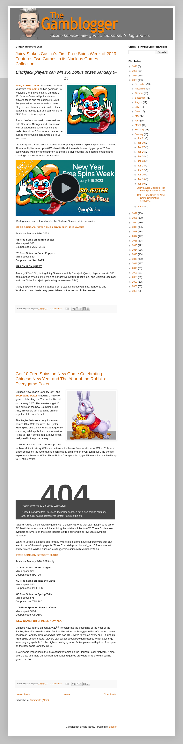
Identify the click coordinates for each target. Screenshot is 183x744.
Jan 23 (141, 161)
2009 (135, 272)
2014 (135, 250)
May (137, 116)
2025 (135, 71)
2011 (135, 263)
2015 (135, 245)
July (137, 107)
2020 (135, 222)
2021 (135, 218)
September (141, 97)
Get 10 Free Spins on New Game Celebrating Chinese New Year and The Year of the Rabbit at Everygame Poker (62, 378)
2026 (135, 66)
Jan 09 (141, 183)
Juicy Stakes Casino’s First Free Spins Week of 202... (152, 189)
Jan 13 (141, 179)
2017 (135, 236)
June (138, 111)
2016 (135, 240)
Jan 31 (141, 138)
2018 (135, 231)
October (139, 93)
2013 (135, 254)
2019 (135, 227)
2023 (135, 80)
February (140, 129)
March (138, 125)
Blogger (112, 726)
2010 (135, 268)
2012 (135, 259)
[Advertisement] (66, 342)
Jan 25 (141, 151)
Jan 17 (141, 170)
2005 (135, 291)
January (139, 134)
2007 (135, 281)
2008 (135, 277)
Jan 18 (141, 165)
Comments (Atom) (39, 700)
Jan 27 (141, 147)
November (140, 88)
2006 (135, 286)
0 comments (56, 308)
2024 (135, 75)
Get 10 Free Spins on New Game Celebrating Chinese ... (151, 198)
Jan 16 (141, 174)
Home (67, 694)
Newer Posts (23, 694)
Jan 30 (141, 143)
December (140, 84)
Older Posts (110, 694)
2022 (135, 213)
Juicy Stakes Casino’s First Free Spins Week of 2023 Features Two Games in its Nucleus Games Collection (66, 58)
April (137, 120)
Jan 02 (141, 206)
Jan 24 (141, 156)
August (139, 102)
